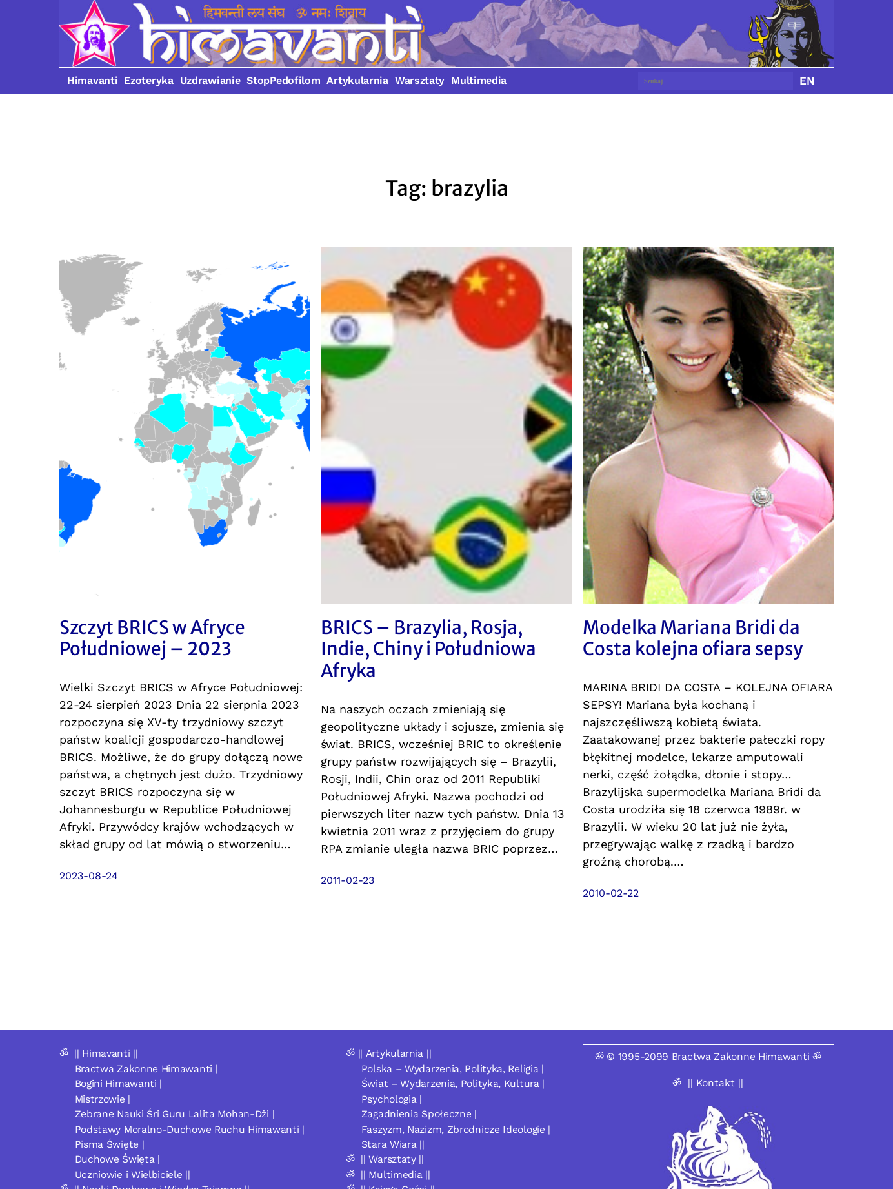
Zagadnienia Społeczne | (419, 1114)
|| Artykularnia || (395, 1053)
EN (807, 80)
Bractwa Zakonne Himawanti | (146, 1068)
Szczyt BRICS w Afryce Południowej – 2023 (152, 638)
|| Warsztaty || (392, 1159)
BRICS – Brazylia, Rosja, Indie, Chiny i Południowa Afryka (428, 649)
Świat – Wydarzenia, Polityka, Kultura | (453, 1083)
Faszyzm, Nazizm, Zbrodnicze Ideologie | (455, 1129)
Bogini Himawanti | (119, 1083)
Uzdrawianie (210, 80)
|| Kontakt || (715, 1083)
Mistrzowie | (102, 1099)
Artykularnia (357, 80)
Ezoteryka (148, 80)
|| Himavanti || (106, 1053)
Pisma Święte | (110, 1144)
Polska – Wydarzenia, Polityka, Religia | (452, 1068)
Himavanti (92, 80)
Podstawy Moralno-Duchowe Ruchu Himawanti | (190, 1129)
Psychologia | (391, 1099)
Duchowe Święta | (117, 1159)
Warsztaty (420, 80)
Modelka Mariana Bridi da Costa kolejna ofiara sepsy (693, 638)
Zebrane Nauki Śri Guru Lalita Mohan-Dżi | (175, 1114)
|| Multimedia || (395, 1174)
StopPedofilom (283, 80)
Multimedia (479, 80)
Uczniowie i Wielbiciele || (132, 1174)
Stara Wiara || (393, 1144)
